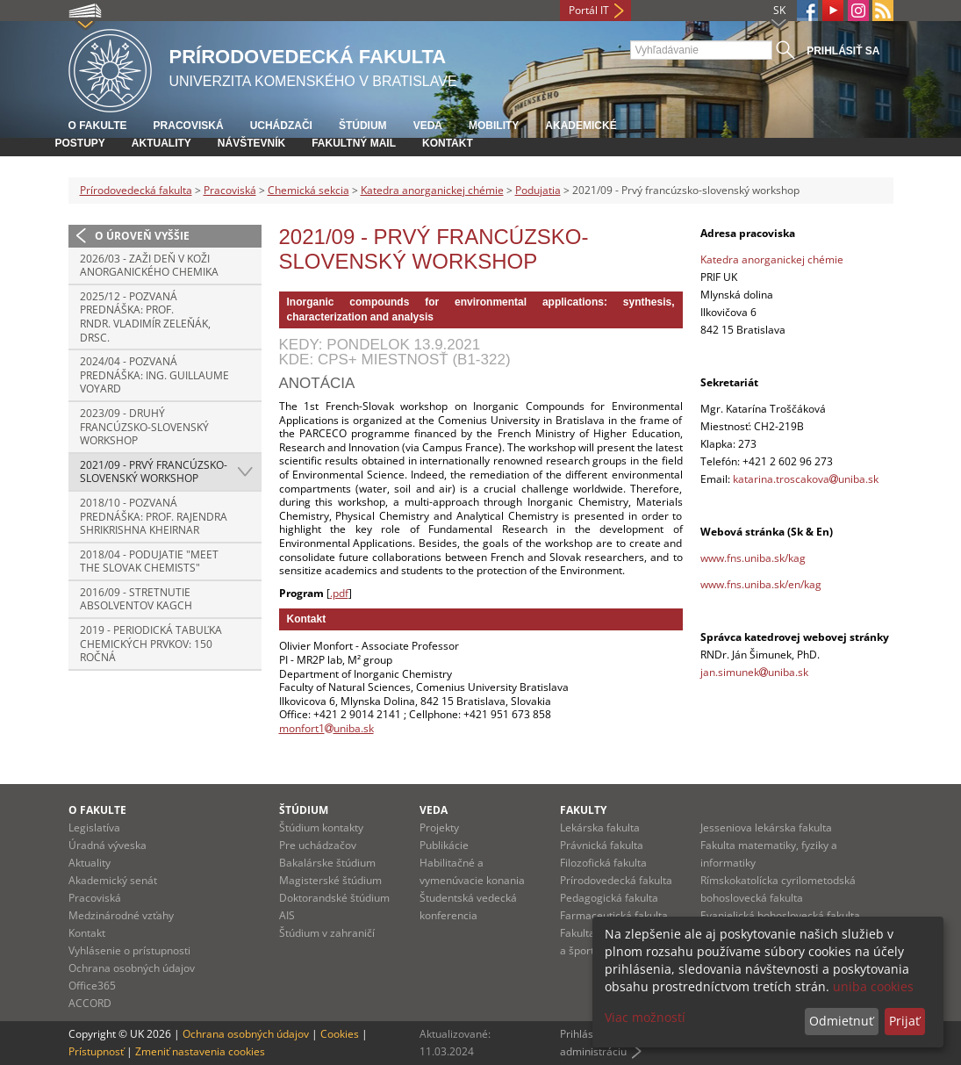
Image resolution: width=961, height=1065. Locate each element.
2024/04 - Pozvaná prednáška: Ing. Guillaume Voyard (154, 375)
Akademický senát (112, 880)
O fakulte (97, 125)
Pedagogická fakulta (609, 897)
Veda (427, 125)
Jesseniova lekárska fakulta (766, 827)
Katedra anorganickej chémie (432, 190)
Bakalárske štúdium (327, 862)
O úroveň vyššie (142, 235)
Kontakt (447, 143)
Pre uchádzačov (317, 845)
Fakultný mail (354, 143)
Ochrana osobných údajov (131, 968)
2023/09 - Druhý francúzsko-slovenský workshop (144, 427)
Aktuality (161, 143)
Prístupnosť (96, 1051)
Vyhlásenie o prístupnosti (129, 950)
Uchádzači (281, 125)
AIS (287, 915)
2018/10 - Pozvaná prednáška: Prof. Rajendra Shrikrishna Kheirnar (153, 516)
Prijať (904, 1020)
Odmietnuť (841, 1020)
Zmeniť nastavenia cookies (200, 1051)
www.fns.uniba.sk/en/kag (760, 584)
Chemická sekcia (308, 190)
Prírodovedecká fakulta (136, 190)
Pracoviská (189, 125)
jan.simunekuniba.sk (754, 672)
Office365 (92, 985)
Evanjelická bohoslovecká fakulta (780, 915)
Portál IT (589, 10)
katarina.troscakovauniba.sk (806, 478)
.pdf (339, 593)
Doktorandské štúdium (334, 897)
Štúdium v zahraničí (327, 932)
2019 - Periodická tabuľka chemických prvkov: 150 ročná (151, 643)
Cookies (339, 1033)
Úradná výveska (107, 845)
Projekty (439, 827)
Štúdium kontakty (321, 827)
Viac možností (645, 1017)
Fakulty (583, 809)
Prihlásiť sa (843, 51)
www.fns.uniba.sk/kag (753, 557)
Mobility (494, 125)
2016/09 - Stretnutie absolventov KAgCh (136, 599)
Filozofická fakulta (603, 862)
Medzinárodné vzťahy (121, 915)
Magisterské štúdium (330, 880)
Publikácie (444, 845)
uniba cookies (873, 986)
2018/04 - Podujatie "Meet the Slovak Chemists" (149, 561)
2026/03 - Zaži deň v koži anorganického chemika (149, 265)
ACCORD (89, 1003)
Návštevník (251, 143)
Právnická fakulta (601, 845)
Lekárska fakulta (600, 827)
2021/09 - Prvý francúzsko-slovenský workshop (153, 471)
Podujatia (538, 190)
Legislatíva (94, 827)
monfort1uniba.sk (326, 728)
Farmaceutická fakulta (614, 915)
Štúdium (363, 125)
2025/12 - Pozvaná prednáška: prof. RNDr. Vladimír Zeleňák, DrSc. (145, 317)
